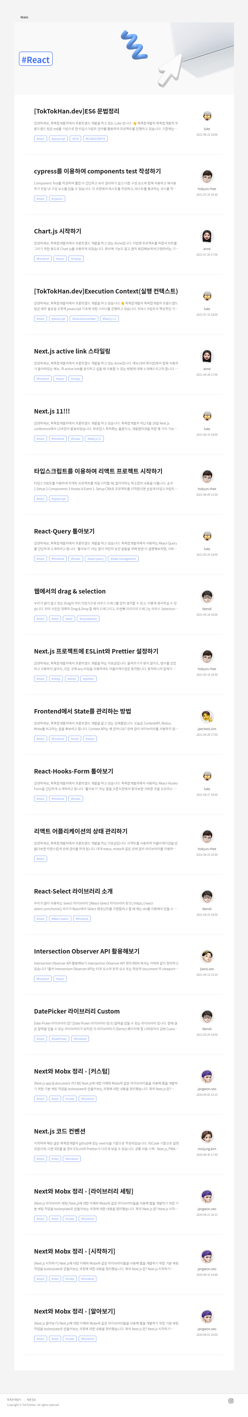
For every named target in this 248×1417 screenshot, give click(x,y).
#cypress (57, 199)
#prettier (88, 679)
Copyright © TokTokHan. (22, 1405)
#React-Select (60, 919)
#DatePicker (59, 1039)
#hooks (75, 439)
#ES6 (75, 139)
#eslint (72, 679)
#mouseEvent (88, 619)
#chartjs (76, 259)
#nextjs (75, 379)
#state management (123, 559)
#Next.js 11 (109, 319)
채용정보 (31, 1400)
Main (24, 17)
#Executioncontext (83, 319)
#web (68, 619)
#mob (75, 739)
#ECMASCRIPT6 (95, 139)
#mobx (69, 1099)
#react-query (95, 559)
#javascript (58, 139)
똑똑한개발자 (14, 1400)
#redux (90, 739)
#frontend (43, 259)
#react (40, 139)
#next (55, 619)
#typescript (59, 499)
